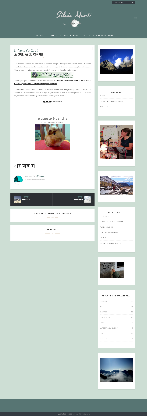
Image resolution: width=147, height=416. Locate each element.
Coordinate (39, 35)
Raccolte (103, 96)
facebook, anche (106, 227)
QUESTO (47, 101)
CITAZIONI (116, 301)
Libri (52, 35)
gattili (116, 323)
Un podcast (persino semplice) (73, 35)
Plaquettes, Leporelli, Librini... (111, 101)
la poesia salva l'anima (109, 232)
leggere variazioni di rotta (110, 243)
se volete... (116, 339)
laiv (116, 333)
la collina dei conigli (26, 50)
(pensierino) (78, 199)
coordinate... (105, 216)
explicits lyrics (116, 317)
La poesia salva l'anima (102, 35)
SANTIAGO (116, 312)
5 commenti (48, 58)
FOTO (26, 197)
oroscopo (26, 199)
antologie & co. (106, 106)
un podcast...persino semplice (111, 222)
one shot (103, 238)
